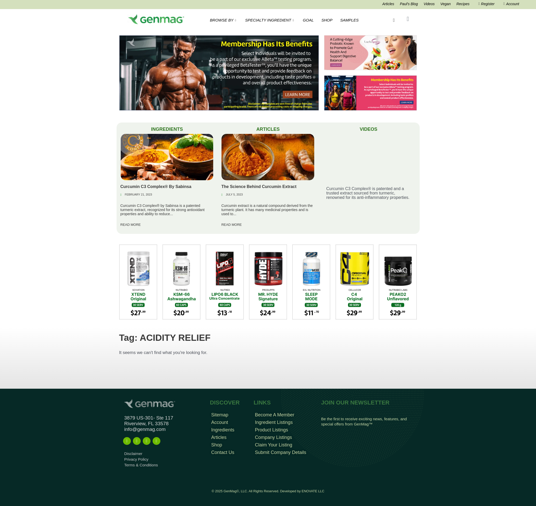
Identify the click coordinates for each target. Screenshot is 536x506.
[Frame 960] (370, 92)
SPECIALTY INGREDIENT (270, 20)
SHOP (327, 20)
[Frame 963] (219, 72)
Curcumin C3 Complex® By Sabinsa (155, 186)
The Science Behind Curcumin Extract (258, 186)
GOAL (308, 20)
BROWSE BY (223, 20)
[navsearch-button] (394, 20)
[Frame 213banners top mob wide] (370, 52)
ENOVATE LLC (313, 491)
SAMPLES (349, 20)
